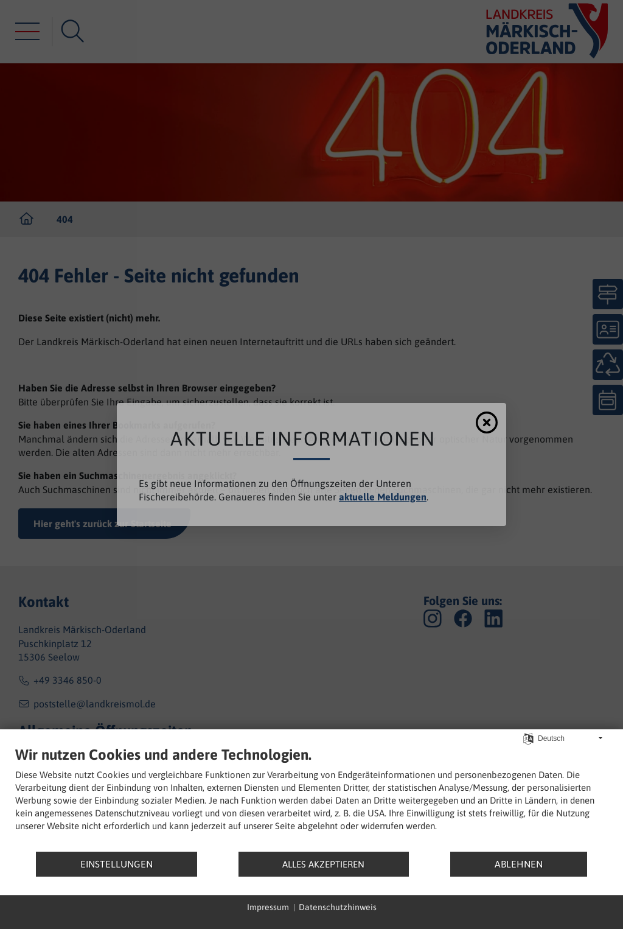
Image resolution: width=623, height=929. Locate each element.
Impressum (268, 907)
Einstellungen (116, 863)
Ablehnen (519, 863)
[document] (311, 798)
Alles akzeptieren (323, 864)
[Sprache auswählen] (528, 738)
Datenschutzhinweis (338, 907)
